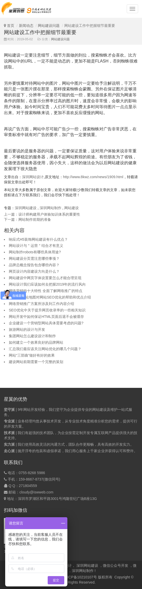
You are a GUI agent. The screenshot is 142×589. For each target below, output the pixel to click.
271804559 (28, 486)
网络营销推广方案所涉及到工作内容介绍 (41, 304)
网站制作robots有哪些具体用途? (35, 252)
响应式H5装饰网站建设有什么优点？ (38, 239)
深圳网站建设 (26, 208)
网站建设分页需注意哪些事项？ (34, 258)
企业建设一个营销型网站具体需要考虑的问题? (46, 323)
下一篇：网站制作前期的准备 (27, 219)
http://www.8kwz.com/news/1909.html (93, 177)
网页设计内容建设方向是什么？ (34, 271)
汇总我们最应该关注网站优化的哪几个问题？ (45, 349)
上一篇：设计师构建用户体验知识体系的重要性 (42, 214)
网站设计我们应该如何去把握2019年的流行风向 (47, 284)
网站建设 (71, 208)
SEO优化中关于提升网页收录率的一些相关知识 (47, 310)
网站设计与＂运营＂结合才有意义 (36, 246)
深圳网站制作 (50, 208)
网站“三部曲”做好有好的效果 (32, 355)
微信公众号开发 (115, 565)
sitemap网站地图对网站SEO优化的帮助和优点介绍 (50, 297)
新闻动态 (26, 25)
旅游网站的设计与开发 (27, 329)
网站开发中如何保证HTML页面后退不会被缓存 (46, 317)
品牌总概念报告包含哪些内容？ (34, 265)
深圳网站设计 (33, 177)
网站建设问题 (49, 25)
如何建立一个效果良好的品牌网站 (36, 342)
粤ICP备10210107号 (80, 577)
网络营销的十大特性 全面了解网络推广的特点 (45, 291)
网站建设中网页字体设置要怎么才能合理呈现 (45, 278)
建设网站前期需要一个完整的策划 (36, 362)
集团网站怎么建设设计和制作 (32, 336)
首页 (10, 25)
